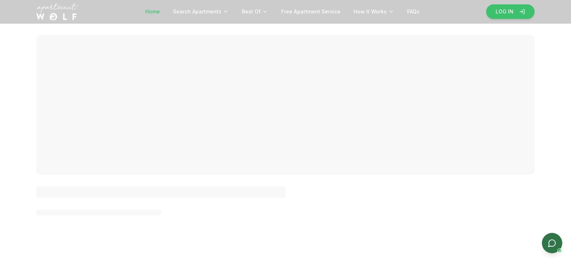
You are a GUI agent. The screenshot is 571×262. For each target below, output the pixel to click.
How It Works (374, 11)
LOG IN (510, 11)
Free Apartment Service (310, 11)
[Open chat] (552, 243)
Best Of (255, 11)
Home (152, 11)
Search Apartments (201, 11)
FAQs (413, 11)
